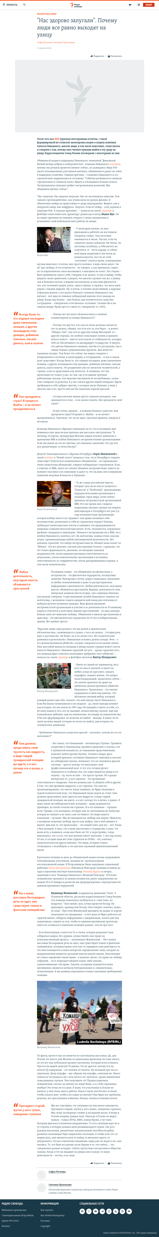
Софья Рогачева (45, 42)
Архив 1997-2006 (10, 1221)
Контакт (6, 1226)
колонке (49, 457)
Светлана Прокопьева (64, 42)
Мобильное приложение (14, 1210)
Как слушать (47, 1210)
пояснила (115, 164)
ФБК (56, 139)
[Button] (97, 56)
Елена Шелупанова (59, 868)
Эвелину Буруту (91, 871)
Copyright (45, 1226)
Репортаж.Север (47, 14)
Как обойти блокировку (52, 1215)
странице (106, 210)
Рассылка (45, 1221)
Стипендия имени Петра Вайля (17, 1215)
